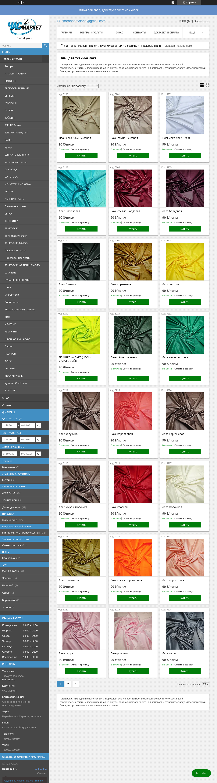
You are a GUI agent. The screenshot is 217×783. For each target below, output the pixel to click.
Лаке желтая (170, 284)
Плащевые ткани (15, 250)
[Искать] (45, 45)
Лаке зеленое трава (175, 357)
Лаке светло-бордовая (125, 211)
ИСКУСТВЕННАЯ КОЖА (18, 184)
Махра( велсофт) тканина (20, 309)
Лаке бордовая (172, 211)
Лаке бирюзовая (69, 211)
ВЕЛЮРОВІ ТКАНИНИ (17, 88)
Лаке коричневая (173, 434)
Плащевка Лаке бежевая (75, 138)
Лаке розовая (119, 653)
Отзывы (7, 405)
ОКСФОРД (11, 169)
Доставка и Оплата (166, 32)
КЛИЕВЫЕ (10, 324)
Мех (7, 316)
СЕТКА (8, 213)
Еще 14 (10, 607)
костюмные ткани (16, 162)
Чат (201, 773)
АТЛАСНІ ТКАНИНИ (15, 73)
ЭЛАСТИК (10, 390)
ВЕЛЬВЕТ (10, 95)
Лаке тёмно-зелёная (124, 357)
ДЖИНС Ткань (13, 125)
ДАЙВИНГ (10, 117)
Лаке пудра (66, 653)
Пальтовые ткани (15, 206)
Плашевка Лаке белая (176, 138)
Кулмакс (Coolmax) (16, 383)
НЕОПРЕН (10, 353)
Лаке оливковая (69, 580)
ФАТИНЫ (10, 368)
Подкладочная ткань (17, 257)
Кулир (8, 147)
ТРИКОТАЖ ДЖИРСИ (16, 243)
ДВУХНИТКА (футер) (16, 132)
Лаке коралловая (122, 434)
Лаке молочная (172, 507)
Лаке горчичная (121, 284)
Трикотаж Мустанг (16, 235)
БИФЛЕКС (10, 81)
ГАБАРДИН (11, 103)
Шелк (8, 287)
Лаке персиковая (173, 580)
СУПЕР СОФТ (12, 176)
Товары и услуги (12, 58)
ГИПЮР (9, 110)
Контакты (139, 32)
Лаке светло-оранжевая (126, 580)
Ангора (9, 66)
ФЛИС (8, 361)
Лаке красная (119, 507)
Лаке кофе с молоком (73, 507)
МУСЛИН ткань (14, 375)
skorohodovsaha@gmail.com (19, 727)
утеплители (12, 294)
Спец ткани (12, 302)
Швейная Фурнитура (17, 339)
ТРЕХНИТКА (11, 221)
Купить (81, 155)
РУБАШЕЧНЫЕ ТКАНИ (17, 280)
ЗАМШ (8, 140)
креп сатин (11, 331)
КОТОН (9, 191)
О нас (5, 398)
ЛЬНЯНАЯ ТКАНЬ (14, 199)
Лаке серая (169, 653)
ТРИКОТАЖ (11, 228)
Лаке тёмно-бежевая (124, 138)
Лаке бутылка (67, 284)
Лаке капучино (68, 434)
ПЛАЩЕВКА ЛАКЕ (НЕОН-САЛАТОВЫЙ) (75, 359)
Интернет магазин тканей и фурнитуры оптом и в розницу (101, 45)
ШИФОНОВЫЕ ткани (17, 154)
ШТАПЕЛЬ (10, 272)
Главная (66, 32)
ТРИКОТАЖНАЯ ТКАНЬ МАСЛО (22, 265)
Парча (8, 346)
